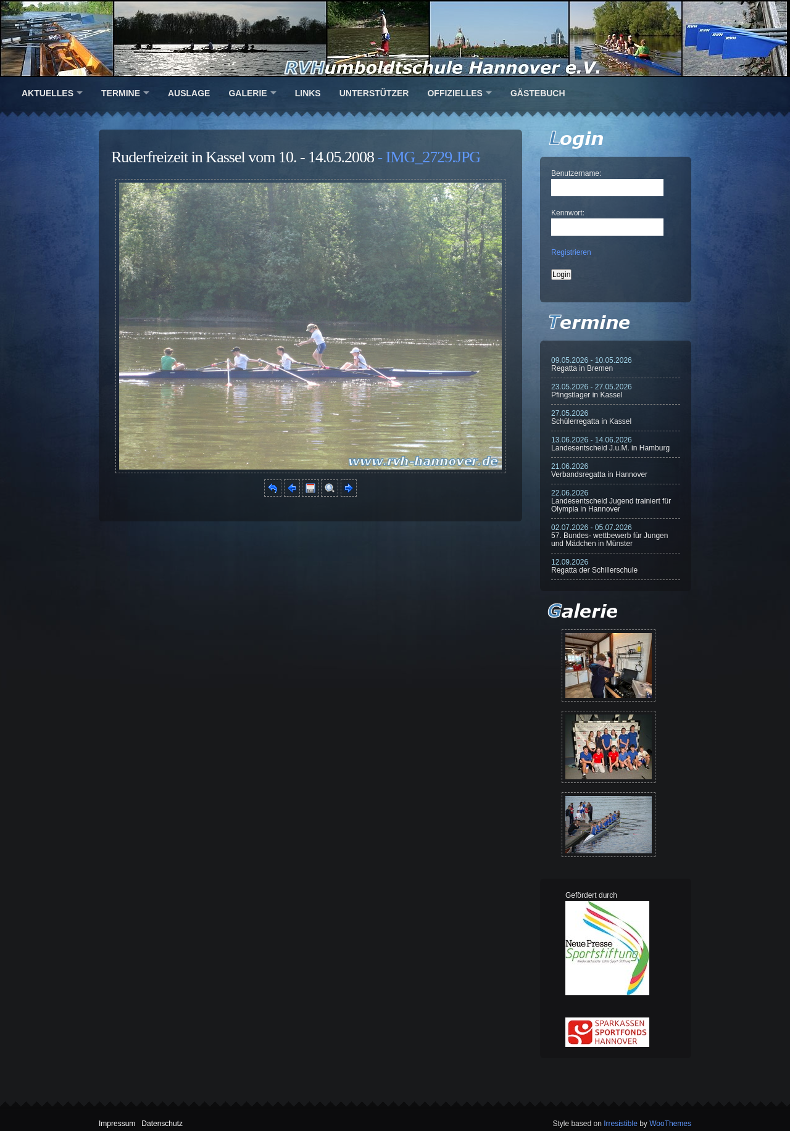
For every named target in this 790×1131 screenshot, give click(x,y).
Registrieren (571, 252)
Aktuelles (47, 93)
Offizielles (454, 93)
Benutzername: (576, 173)
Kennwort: (567, 213)
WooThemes (670, 1123)
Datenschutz (162, 1123)
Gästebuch (537, 93)
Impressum (117, 1123)
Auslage (189, 93)
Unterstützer (374, 93)
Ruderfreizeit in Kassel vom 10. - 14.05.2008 (242, 157)
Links (308, 93)
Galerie (247, 93)
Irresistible (621, 1123)
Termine (120, 93)
